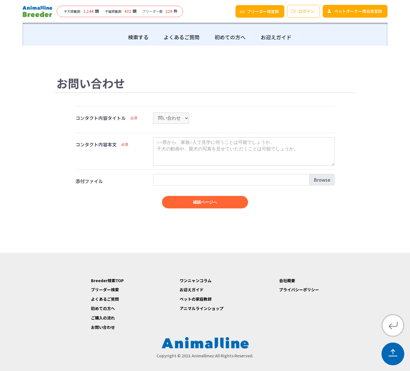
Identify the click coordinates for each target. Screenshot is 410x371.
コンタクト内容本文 (96, 144)
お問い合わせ (103, 327)
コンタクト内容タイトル (101, 118)
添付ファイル (89, 181)
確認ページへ (205, 202)
